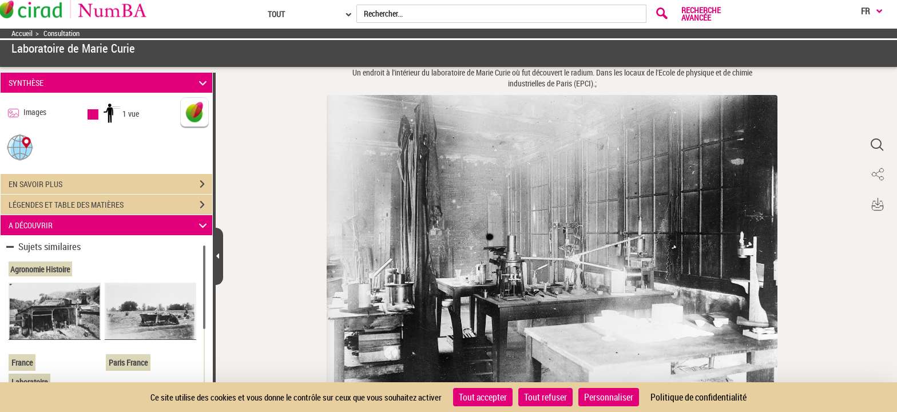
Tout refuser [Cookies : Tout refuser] (545, 397)
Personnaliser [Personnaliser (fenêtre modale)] (608, 397)
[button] (20, 146)
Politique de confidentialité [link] (698, 397)
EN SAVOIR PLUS (110, 184)
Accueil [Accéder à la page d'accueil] (22, 33)
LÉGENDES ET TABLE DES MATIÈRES (110, 205)
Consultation (61, 33)
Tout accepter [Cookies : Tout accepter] (483, 397)
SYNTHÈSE (110, 83)
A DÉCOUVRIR (110, 225)
